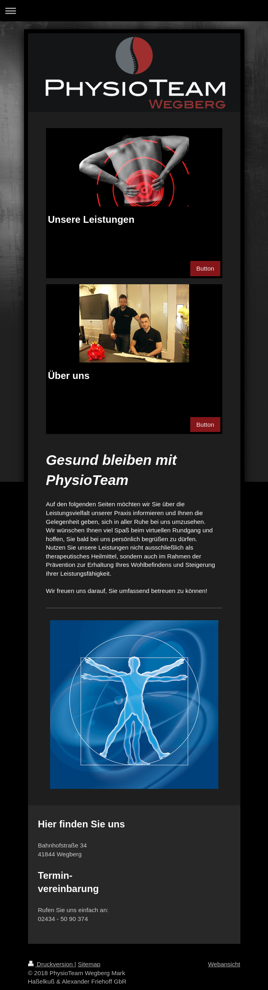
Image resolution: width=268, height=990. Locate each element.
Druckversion (51, 964)
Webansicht (224, 964)
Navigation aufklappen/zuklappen (134, 10)
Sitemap (89, 964)
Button (205, 268)
